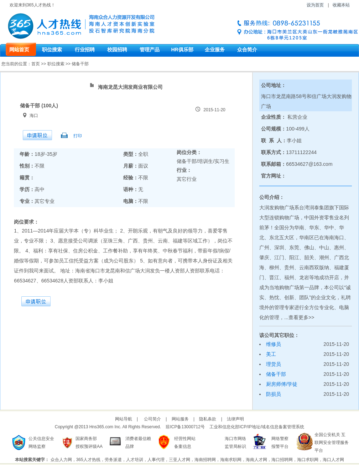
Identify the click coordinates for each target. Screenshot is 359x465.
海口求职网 (307, 459)
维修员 (273, 344)
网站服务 (180, 419)
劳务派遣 (113, 459)
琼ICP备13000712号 (185, 426)
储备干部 (276, 374)
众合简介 (247, 49)
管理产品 (150, 49)
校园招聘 (117, 49)
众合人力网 (61, 459)
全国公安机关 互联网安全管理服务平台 (331, 442)
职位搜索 (52, 49)
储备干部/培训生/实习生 (203, 161)
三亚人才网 (179, 459)
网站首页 (19, 49)
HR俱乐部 (182, 49)
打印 (77, 135)
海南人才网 (256, 459)
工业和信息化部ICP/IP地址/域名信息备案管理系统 (256, 426)
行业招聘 (85, 49)
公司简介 (152, 419)
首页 (35, 63)
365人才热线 (88, 459)
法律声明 (235, 419)
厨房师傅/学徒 (281, 384)
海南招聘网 (205, 459)
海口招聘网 (282, 459)
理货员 (273, 364)
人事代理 (156, 459)
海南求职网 (230, 459)
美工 (271, 354)
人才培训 (134, 459)
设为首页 (315, 4)
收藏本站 (341, 4)
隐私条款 (207, 419)
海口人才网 (333, 459)
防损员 (273, 394)
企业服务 (215, 49)
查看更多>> (301, 317)
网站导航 (123, 419)
